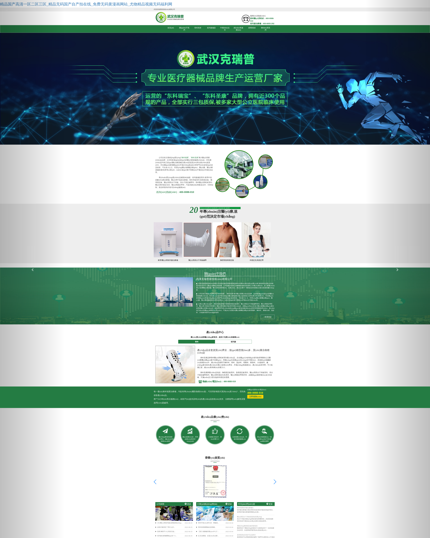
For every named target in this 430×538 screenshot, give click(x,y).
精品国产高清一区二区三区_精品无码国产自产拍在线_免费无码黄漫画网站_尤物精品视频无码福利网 (86, 4)
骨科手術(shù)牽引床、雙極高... (208, 523)
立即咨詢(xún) (255, 397)
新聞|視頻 (252, 28)
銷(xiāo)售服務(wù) (238, 29)
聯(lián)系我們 (265, 29)
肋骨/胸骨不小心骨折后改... (166, 531)
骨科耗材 (197, 28)
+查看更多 (268, 317)
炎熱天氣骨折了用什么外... (166, 527)
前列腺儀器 (211, 28)
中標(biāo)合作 (225, 29)
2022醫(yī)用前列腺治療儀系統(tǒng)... (169, 523)
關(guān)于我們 (184, 29)
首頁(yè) (170, 28)
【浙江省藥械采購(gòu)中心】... (208, 531)
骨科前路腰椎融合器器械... (207, 527)
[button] (32, 269)
